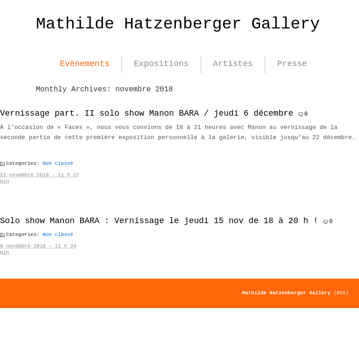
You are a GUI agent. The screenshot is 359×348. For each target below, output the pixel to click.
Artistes (233, 63)
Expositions (161, 63)
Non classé (58, 163)
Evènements (85, 63)
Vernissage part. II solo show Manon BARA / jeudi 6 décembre (146, 113)
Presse (292, 63)
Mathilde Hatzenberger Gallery (178, 24)
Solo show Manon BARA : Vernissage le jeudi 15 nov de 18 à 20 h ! (159, 220)
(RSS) (341, 293)
